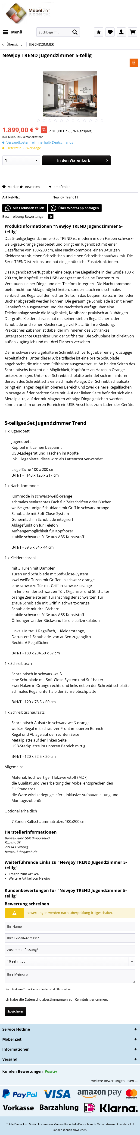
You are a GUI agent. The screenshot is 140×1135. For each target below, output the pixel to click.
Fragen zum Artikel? (22, 874)
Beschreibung (13, 216)
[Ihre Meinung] (70, 976)
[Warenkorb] (132, 32)
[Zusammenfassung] (70, 949)
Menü (12, 31)
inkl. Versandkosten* (30, 137)
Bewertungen (39, 216)
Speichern (15, 1011)
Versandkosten (106, 1124)
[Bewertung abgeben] (70, 961)
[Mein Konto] (121, 32)
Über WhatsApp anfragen (75, 208)
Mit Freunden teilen (24, 208)
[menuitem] (12, 32)
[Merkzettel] (110, 32)
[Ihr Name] (70, 926)
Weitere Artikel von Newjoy (27, 878)
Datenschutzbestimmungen (46, 999)
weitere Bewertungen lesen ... (114, 1081)
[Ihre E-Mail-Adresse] (70, 938)
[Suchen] (75, 32)
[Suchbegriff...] (58, 32)
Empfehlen (60, 187)
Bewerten (30, 187)
